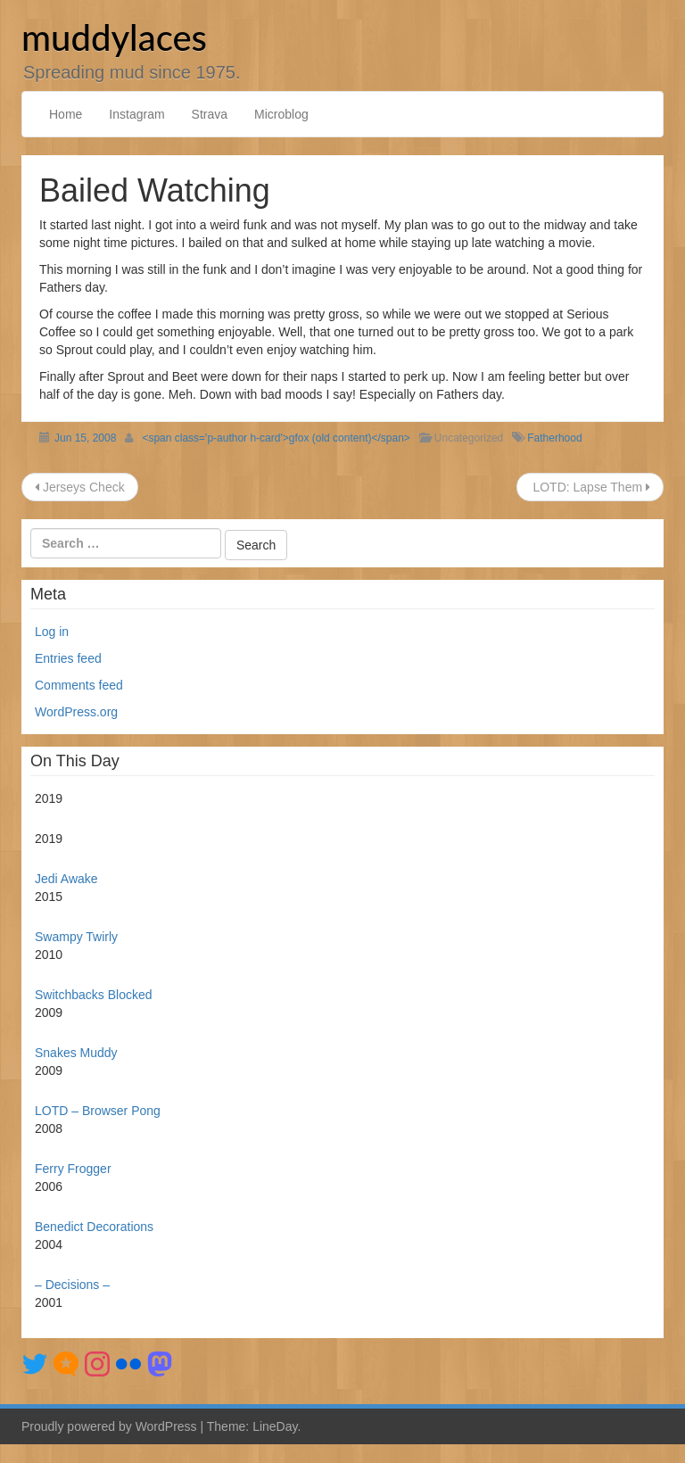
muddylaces (114, 37)
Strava (209, 114)
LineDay (274, 1426)
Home (65, 114)
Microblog (281, 114)
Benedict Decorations (94, 1226)
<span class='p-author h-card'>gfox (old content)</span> (275, 438)
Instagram (136, 114)
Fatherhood (554, 438)
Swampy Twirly (76, 937)
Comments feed (79, 685)
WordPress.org (76, 712)
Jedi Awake (66, 879)
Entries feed (68, 658)
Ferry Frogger (73, 1168)
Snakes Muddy (76, 1053)
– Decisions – (72, 1284)
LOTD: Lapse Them (590, 487)
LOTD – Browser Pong (98, 1110)
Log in (52, 631)
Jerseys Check (80, 487)
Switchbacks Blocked (94, 995)
